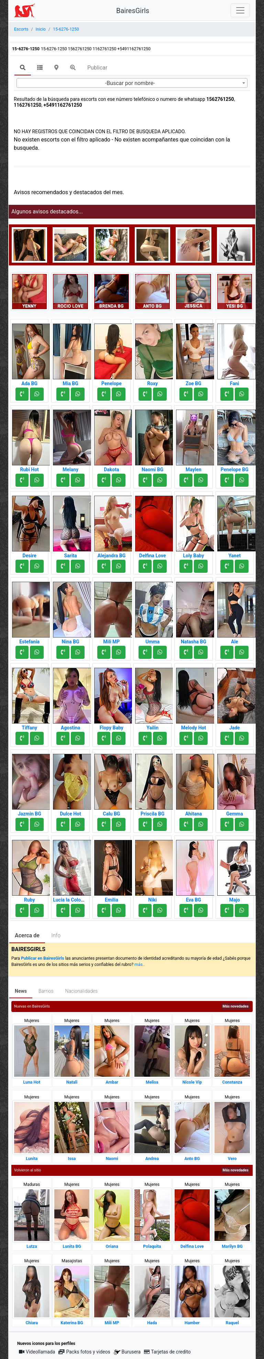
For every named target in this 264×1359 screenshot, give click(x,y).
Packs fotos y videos (84, 1352)
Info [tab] (55, 935)
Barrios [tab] (46, 991)
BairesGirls (132, 11)
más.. (139, 964)
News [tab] (21, 991)
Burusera (127, 1352)
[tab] (22, 68)
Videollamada (37, 1352)
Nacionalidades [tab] (81, 991)
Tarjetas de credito (167, 1352)
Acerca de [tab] (27, 935)
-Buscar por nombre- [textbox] (130, 83)
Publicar (97, 67)
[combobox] (132, 83)
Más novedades (236, 1006)
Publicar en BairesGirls (42, 958)
